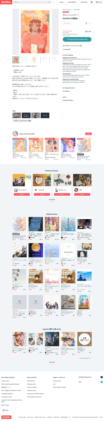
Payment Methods (32, 387)
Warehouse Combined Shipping (35, 393)
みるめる (41, 190)
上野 (80, 190)
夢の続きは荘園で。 (66, 154)
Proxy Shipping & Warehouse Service (11, 390)
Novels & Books (67, 9)
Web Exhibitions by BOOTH (34, 397)
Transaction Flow (31, 390)
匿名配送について (6, 387)
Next (57, 31)
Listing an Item (5, 381)
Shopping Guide (31, 384)
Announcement (57, 381)
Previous (13, 31)
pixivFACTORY (66, 82)
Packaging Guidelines (7, 393)
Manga (14, 152)
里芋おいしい (63, 190)
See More (52, 201)
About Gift (67, 49)
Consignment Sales (6, 397)
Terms (64, 97)
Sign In (62, 2)
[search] (49, 2)
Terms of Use (30, 417)
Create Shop (83, 2)
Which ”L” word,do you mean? (51, 155)
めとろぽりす (23, 190)
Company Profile (22, 417)
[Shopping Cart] (91, 2)
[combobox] (32, 2)
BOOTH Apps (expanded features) (10, 384)
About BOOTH (72, 2)
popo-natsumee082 (27, 134)
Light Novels (76, 9)
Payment (66, 91)
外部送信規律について (66, 417)
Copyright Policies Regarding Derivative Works (11, 401)
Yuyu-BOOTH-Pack (85, 69)
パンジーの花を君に (34, 154)
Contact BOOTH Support (59, 387)
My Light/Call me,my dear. (83, 156)
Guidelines (49, 417)
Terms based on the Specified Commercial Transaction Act (85, 417)
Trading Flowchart (69, 88)
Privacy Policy (56, 417)
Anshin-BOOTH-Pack (75, 69)
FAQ (54, 384)
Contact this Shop (68, 100)
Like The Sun (16, 154)
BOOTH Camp (5, 405)
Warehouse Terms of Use (40, 417)
